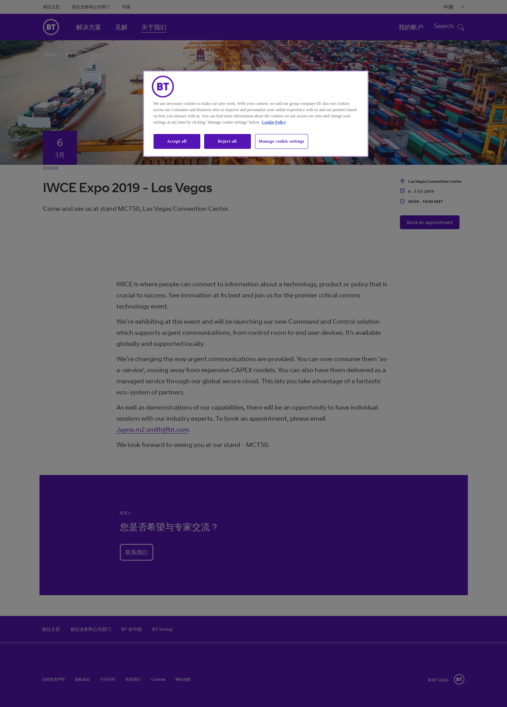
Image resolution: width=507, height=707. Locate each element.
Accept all (177, 141)
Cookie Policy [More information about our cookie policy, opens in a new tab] (274, 122)
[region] (255, 114)
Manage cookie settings (282, 141)
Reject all (227, 141)
